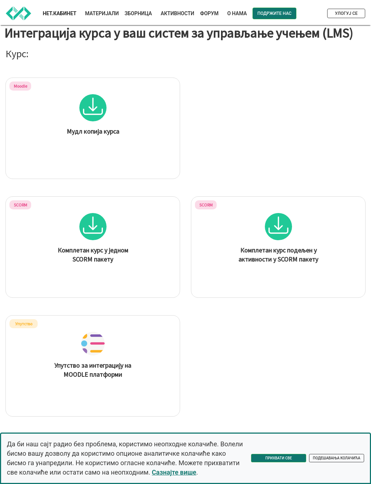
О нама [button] (237, 13)
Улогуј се (346, 13)
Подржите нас (274, 13)
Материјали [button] (102, 13)
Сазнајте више (174, 472)
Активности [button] (177, 13)
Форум (209, 13)
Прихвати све (278, 458)
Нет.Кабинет (59, 13)
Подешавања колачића (336, 458)
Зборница (138, 13)
